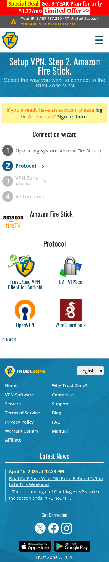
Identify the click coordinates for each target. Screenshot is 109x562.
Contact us (63, 394)
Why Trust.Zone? (69, 385)
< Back (9, 339)
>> (66, 11)
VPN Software (19, 394)
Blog (56, 412)
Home (11, 385)
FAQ (56, 422)
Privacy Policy (19, 422)
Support (60, 403)
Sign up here (72, 116)
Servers (13, 403)
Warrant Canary (22, 431)
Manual (60, 431)
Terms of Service (22, 412)
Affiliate (13, 440)
